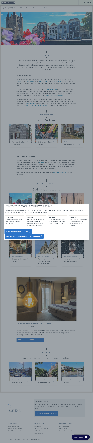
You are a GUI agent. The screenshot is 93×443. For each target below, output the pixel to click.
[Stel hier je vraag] (81, 437)
